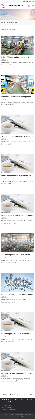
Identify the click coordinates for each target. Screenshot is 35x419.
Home (26, 1)
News (22, 400)
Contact (32, 1)
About (16, 400)
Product (4, 400)
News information (12, 22)
